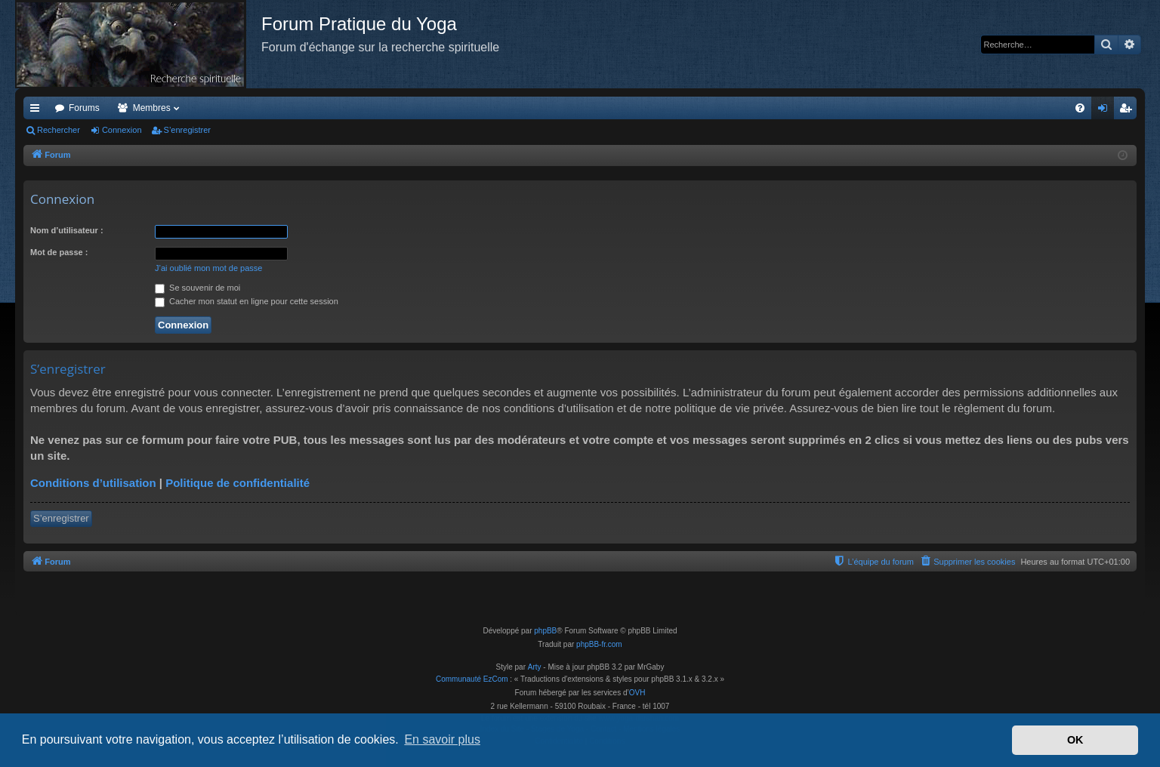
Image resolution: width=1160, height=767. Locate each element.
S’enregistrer (187, 129)
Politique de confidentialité (237, 482)
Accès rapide (37, 111)
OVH (637, 692)
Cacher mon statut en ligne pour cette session (246, 301)
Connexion (122, 129)
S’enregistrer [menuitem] (1129, 111)
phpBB (545, 631)
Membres (152, 108)
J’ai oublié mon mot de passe (208, 268)
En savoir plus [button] (442, 739)
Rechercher (58, 129)
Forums (84, 108)
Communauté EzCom (472, 679)
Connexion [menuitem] (1106, 111)
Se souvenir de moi (197, 287)
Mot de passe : (59, 252)
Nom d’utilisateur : (66, 230)
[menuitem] (1080, 108)
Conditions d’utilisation (93, 482)
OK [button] (1075, 740)
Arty (534, 667)
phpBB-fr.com (599, 644)
